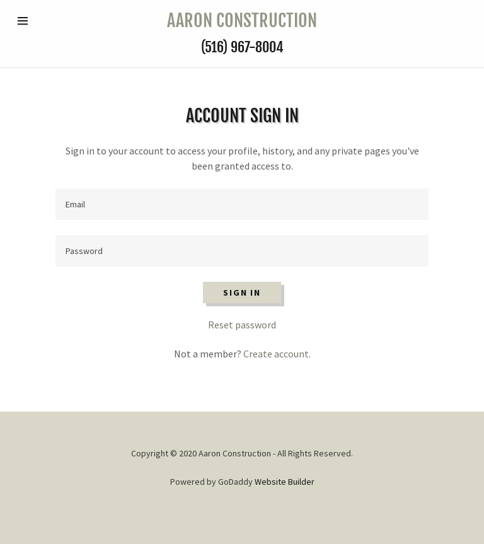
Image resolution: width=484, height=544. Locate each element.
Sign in (241, 292)
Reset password (242, 324)
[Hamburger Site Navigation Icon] (37, 20)
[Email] (242, 204)
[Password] (242, 251)
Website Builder (284, 481)
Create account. (277, 353)
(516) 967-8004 (242, 46)
